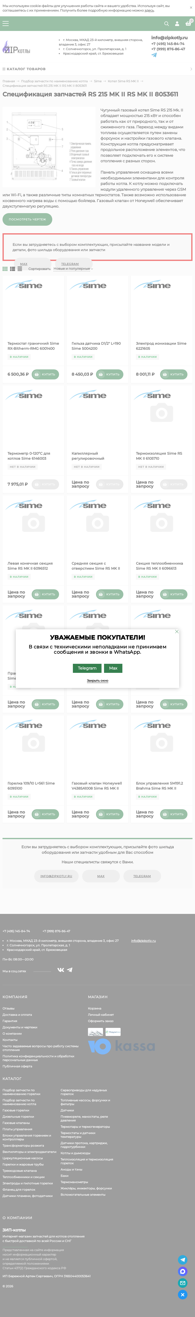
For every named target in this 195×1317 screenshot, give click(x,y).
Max (113, 668)
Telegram (87, 668)
